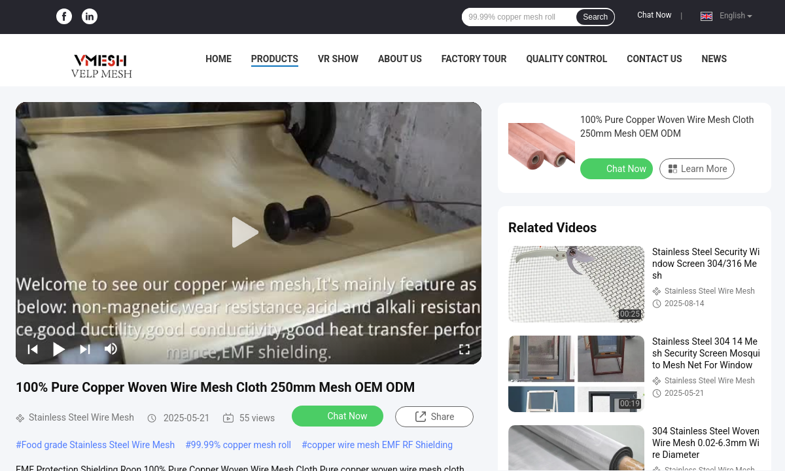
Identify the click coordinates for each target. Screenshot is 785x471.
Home (218, 59)
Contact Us (654, 59)
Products (274, 59)
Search (595, 17)
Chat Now (654, 15)
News (714, 59)
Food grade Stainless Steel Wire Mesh (98, 445)
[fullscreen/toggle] (464, 348)
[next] (85, 348)
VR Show (338, 59)
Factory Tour (474, 59)
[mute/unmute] (111, 348)
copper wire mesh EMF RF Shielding (380, 445)
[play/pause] (59, 348)
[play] (248, 233)
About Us (400, 59)
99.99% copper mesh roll (241, 445)
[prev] (33, 348)
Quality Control (566, 59)
